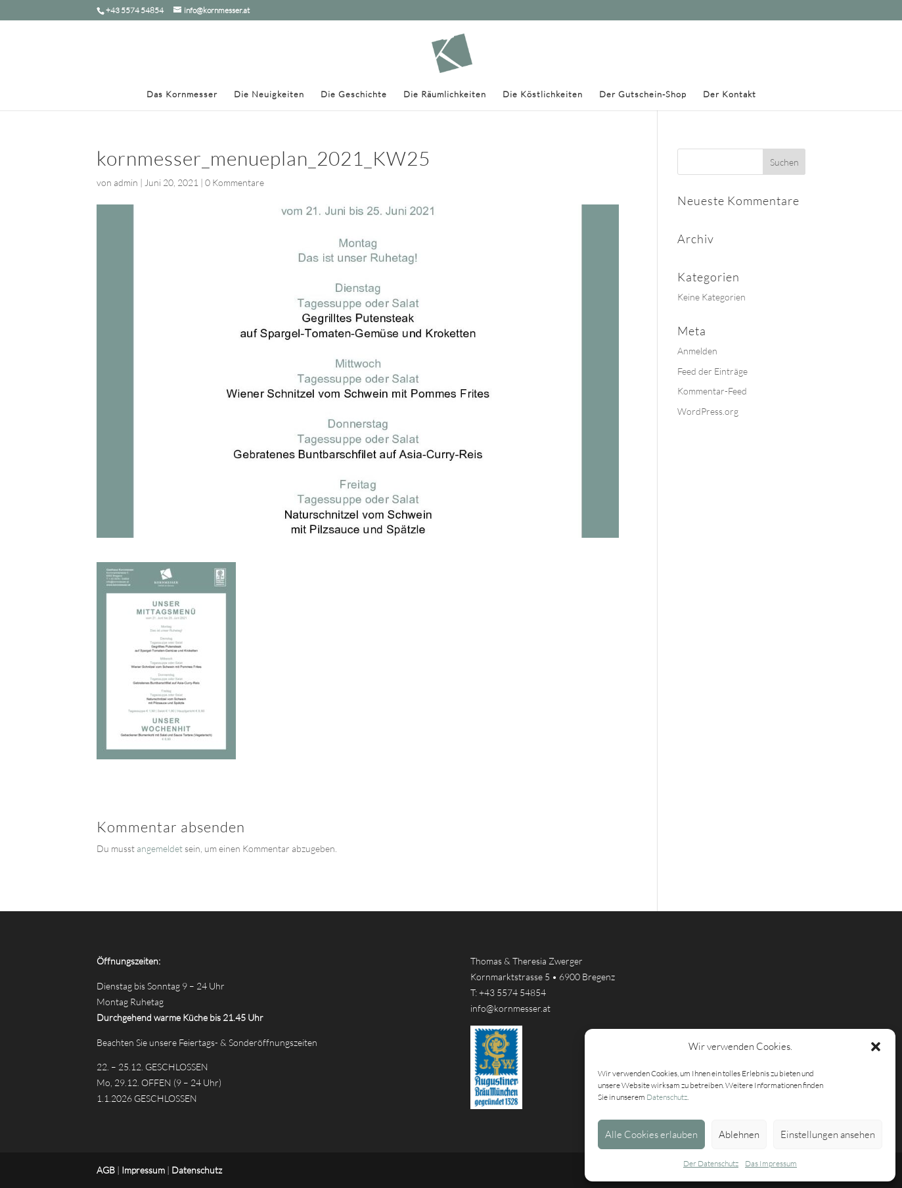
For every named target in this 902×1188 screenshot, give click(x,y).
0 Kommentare (234, 182)
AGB (106, 1170)
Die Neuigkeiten (269, 94)
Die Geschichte (354, 94)
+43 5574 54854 (512, 992)
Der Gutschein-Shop (643, 94)
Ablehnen (739, 1134)
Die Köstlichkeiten (543, 94)
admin (126, 182)
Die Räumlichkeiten (444, 94)
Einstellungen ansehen (827, 1134)
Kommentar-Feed (712, 390)
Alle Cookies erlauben (651, 1134)
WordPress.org (707, 411)
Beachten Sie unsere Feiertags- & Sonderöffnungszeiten (207, 1042)
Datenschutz (666, 1097)
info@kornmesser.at (510, 1008)
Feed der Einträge (712, 371)
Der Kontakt (729, 94)
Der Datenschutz (710, 1163)
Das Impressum (771, 1163)
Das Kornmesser (182, 94)
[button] (875, 1046)
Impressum (143, 1170)
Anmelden (697, 350)
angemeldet (160, 848)
